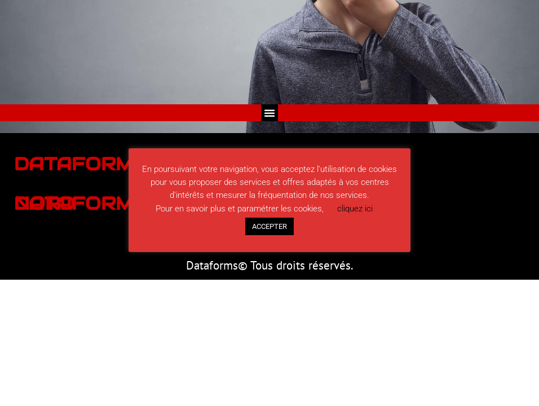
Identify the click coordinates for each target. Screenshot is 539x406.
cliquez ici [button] (355, 209)
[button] (269, 112)
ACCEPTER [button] (269, 226)
